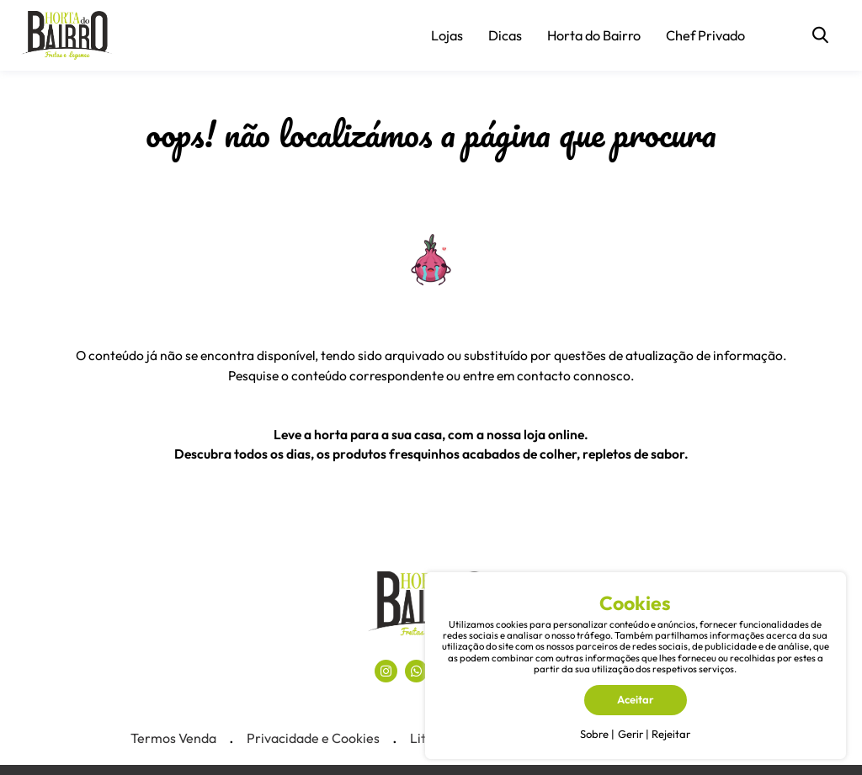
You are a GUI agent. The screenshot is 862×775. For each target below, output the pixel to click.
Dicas (505, 35)
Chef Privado (705, 35)
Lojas (447, 35)
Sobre (594, 733)
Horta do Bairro (594, 35)
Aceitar (635, 699)
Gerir (630, 733)
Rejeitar (671, 733)
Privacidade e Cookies (313, 738)
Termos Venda (173, 738)
